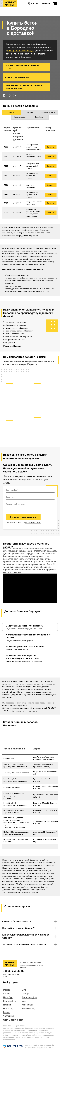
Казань (6, 1012)
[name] (30, 497)
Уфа (24, 1001)
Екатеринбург (9, 1001)
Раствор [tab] (30, 112)
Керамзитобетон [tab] (20, 117)
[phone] (30, 490)
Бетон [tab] (11, 112)
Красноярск (27, 1005)
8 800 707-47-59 (40, 3)
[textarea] (30, 507)
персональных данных (33, 522)
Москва (6, 990)
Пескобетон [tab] (39, 117)
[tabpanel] (30, 173)
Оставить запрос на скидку (23, 517)
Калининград (28, 1008)
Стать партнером (13, 1020)
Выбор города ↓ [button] (11, 982)
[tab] (25, 627)
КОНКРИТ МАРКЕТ (10, 3)
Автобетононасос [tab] (48, 112)
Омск (24, 990)
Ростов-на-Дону (29, 997)
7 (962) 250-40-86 (13, 971)
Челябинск (8, 1016)
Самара (26, 993)
